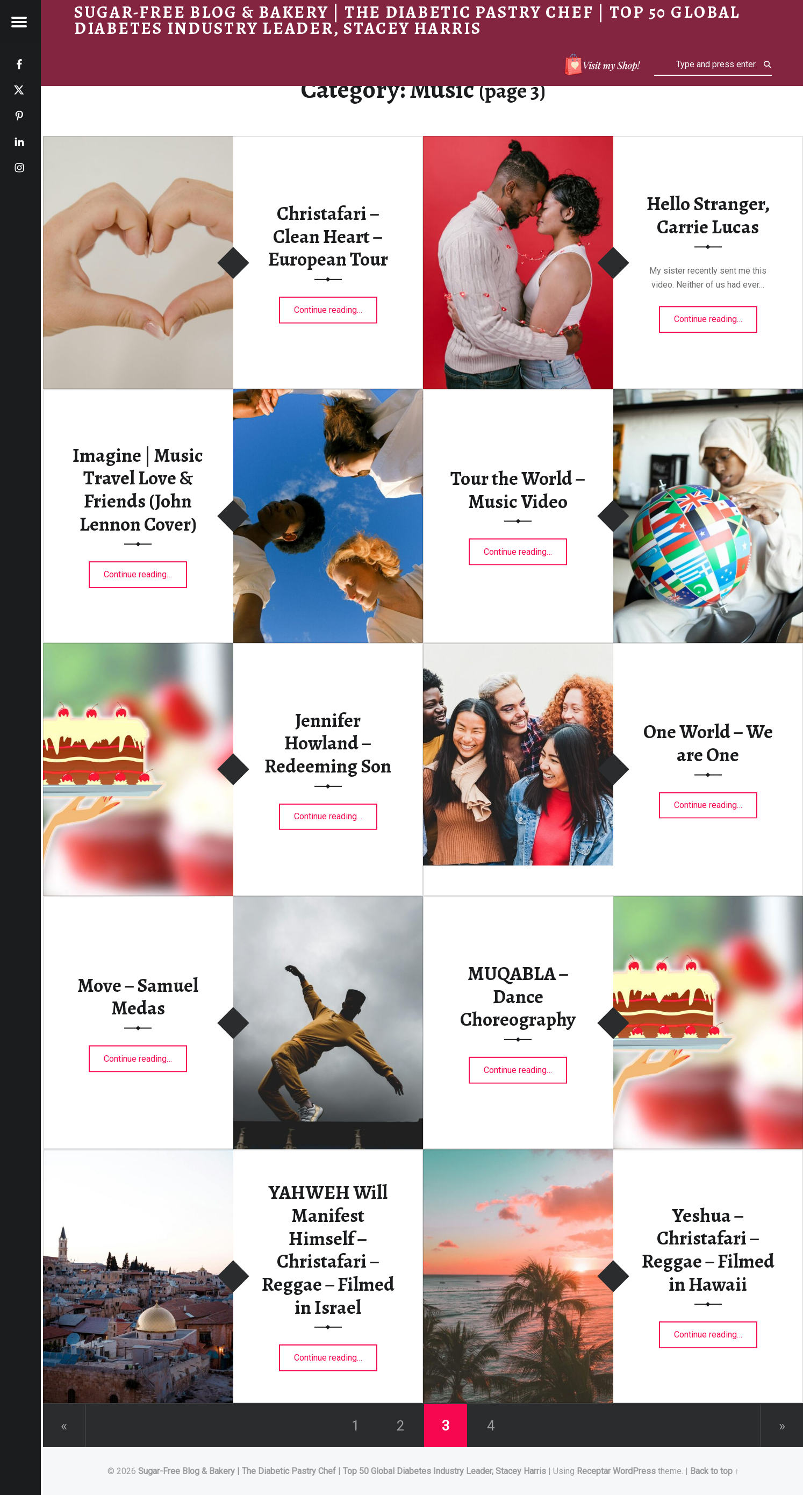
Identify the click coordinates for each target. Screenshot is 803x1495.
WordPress (634, 1471)
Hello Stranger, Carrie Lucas (708, 215)
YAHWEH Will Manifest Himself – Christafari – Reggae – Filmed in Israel (328, 1249)
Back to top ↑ (714, 1471)
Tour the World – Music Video (517, 489)
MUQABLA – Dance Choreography (518, 996)
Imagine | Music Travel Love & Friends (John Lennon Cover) (138, 489)
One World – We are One (708, 743)
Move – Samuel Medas (137, 996)
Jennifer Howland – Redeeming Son (327, 742)
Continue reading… (335, 306)
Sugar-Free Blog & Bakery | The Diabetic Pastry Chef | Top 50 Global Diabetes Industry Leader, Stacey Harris (342, 1471)
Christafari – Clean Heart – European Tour (328, 236)
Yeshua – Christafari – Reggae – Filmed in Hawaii (708, 1250)
